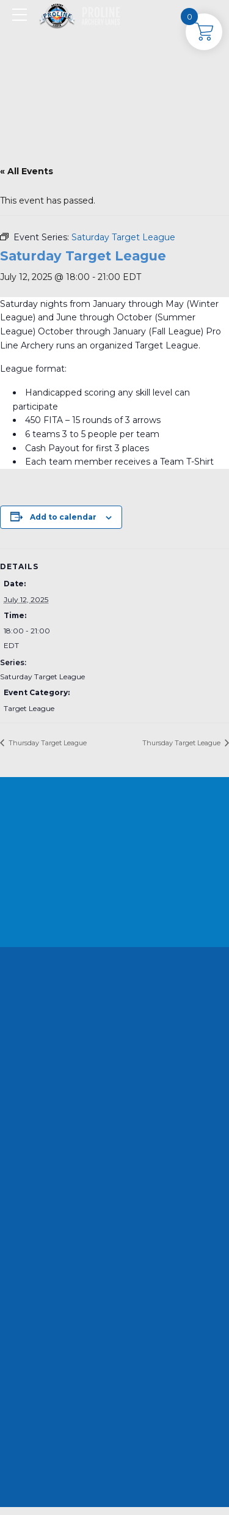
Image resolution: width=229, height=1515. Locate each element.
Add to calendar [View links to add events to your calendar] (63, 517)
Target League (29, 708)
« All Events (26, 171)
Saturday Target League (42, 676)
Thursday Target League (47, 743)
